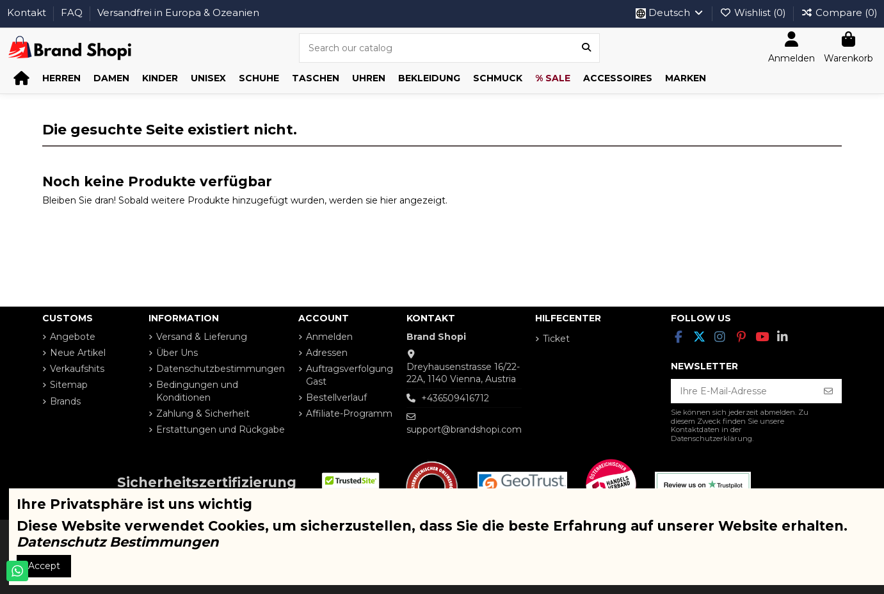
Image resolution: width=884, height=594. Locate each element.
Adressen (327, 352)
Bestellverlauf (336, 397)
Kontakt (28, 12)
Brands (65, 401)
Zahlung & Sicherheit (203, 413)
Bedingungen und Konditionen (197, 391)
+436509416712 (455, 398)
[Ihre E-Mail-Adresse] (743, 391)
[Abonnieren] (828, 391)
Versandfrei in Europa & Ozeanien (178, 12)
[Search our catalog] (586, 47)
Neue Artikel (78, 352)
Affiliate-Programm (349, 413)
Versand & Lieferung (201, 336)
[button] (61, 78)
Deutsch (670, 12)
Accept (44, 566)
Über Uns (177, 352)
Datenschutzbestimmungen (220, 368)
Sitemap (69, 384)
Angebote (72, 336)
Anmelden (329, 336)
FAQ (73, 12)
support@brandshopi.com (464, 429)
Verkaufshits (77, 368)
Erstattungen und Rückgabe (220, 429)
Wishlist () (754, 12)
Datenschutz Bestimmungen (118, 542)
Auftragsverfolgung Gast (349, 375)
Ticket (556, 338)
